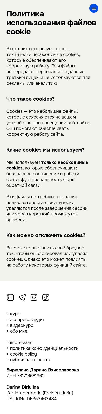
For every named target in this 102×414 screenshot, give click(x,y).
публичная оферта (30, 359)
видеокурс (21, 325)
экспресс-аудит (27, 319)
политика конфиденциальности (44, 348)
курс (15, 314)
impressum (21, 342)
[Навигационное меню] (94, 8)
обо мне (18, 331)
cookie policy (23, 354)
